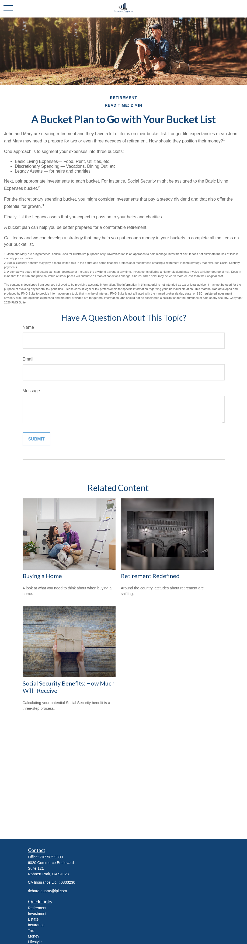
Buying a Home (42, 575)
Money (33, 936)
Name (28, 327)
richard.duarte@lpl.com (47, 891)
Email (28, 359)
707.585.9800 (51, 857)
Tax (31, 930)
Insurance (36, 925)
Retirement (37, 908)
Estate (33, 919)
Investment (37, 913)
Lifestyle (35, 942)
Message (31, 391)
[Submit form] (36, 439)
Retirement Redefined (150, 575)
